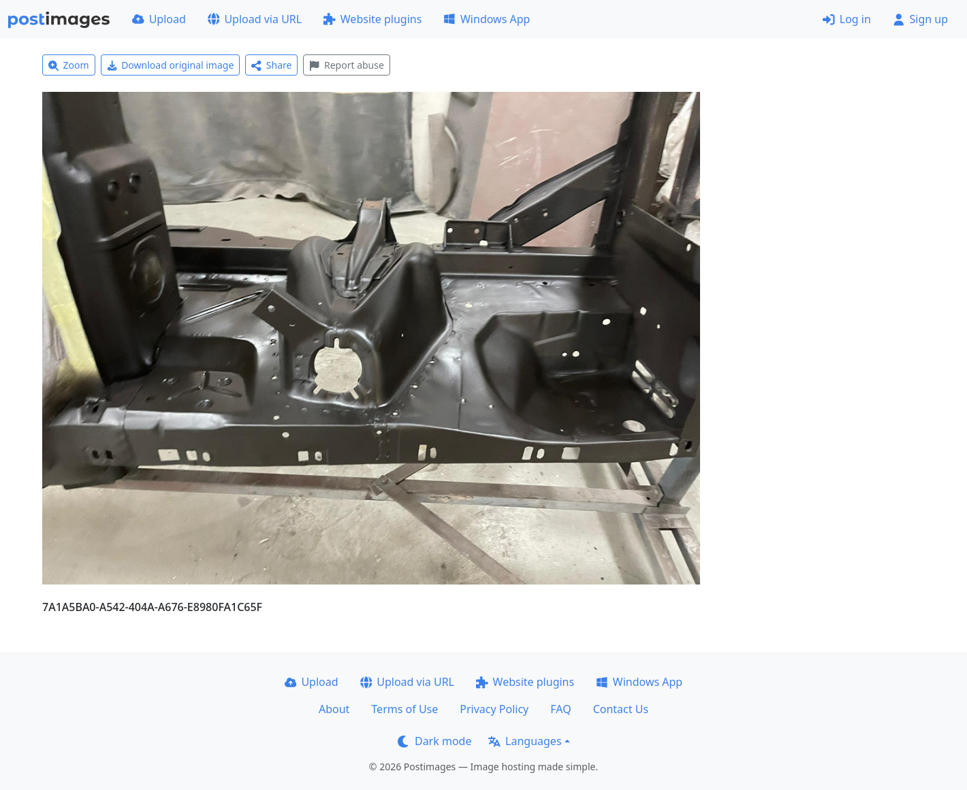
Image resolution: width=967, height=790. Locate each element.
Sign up (920, 19)
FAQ (560, 709)
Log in (847, 19)
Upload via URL (255, 19)
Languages (524, 741)
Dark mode (434, 741)
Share (271, 65)
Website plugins (372, 19)
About (334, 709)
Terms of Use (404, 709)
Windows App (486, 19)
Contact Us (620, 709)
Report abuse (346, 65)
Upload (159, 19)
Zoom (68, 65)
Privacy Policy (494, 709)
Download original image (170, 65)
